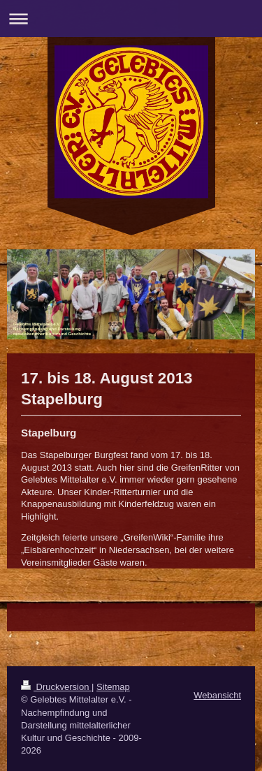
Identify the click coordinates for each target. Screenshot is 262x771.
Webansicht (217, 695)
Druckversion (56, 687)
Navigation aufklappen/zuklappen (131, 18)
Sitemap (113, 687)
